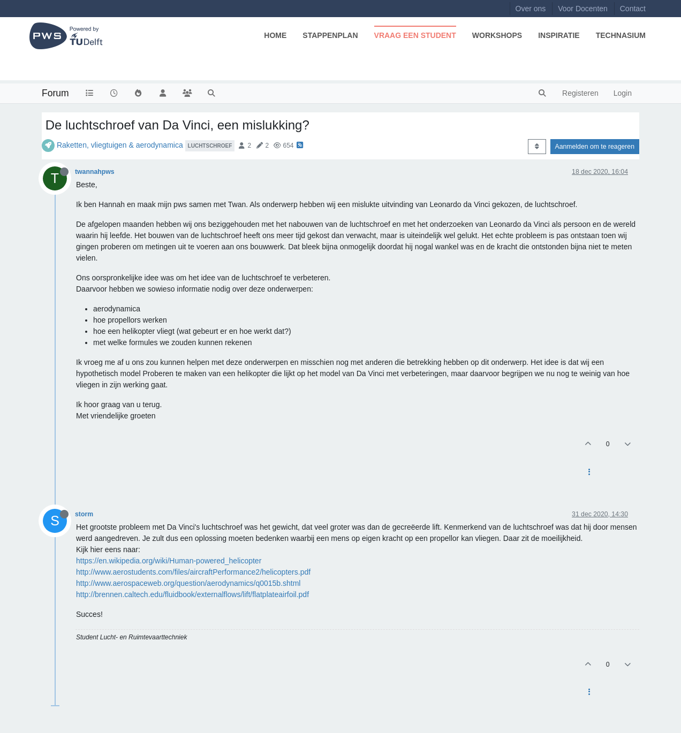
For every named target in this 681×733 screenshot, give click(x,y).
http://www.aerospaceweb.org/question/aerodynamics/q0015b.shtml (188, 583)
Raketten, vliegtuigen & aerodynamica (120, 145)
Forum (55, 93)
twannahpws (95, 171)
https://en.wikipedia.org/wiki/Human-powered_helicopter (168, 560)
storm (84, 514)
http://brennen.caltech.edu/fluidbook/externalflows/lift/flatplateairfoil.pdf (192, 594)
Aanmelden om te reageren (594, 146)
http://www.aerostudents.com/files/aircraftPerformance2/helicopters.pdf (193, 572)
